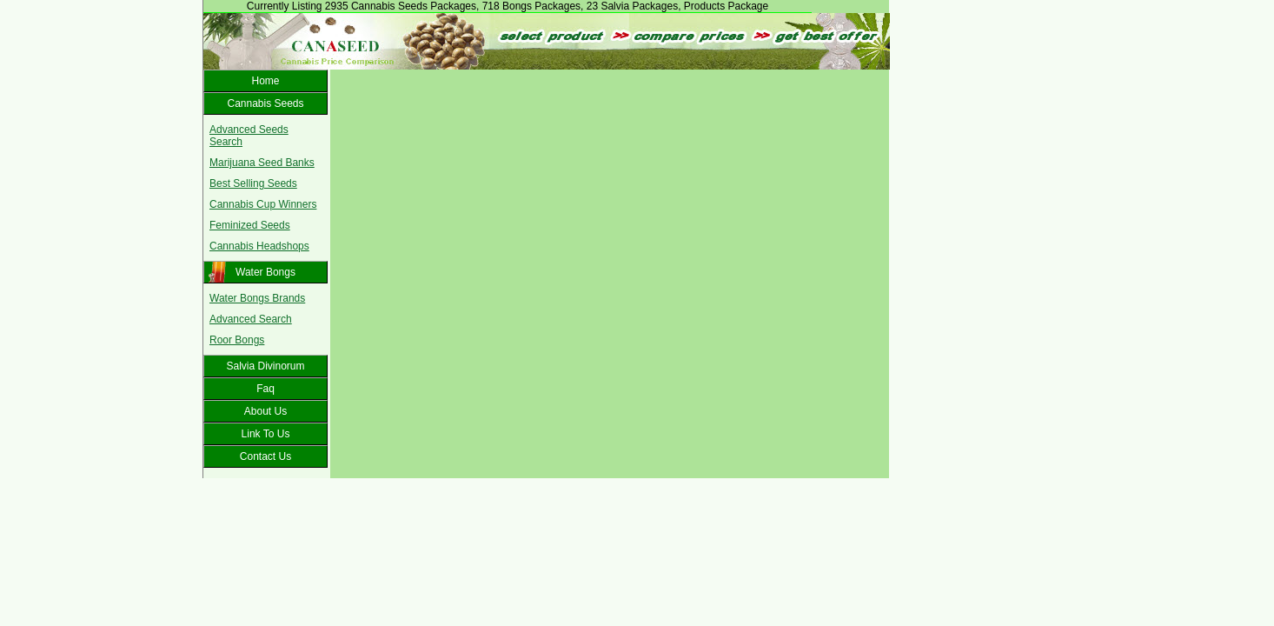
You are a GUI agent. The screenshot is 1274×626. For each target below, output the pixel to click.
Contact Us (265, 456)
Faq (265, 389)
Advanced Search (250, 319)
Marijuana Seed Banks (262, 162)
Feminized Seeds (249, 225)
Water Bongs (265, 272)
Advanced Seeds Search (249, 135)
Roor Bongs (236, 340)
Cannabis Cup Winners (262, 204)
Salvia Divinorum (265, 366)
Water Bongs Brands (257, 298)
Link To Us (266, 434)
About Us (265, 411)
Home (265, 81)
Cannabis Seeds (265, 103)
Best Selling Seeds (253, 183)
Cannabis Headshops (259, 246)
